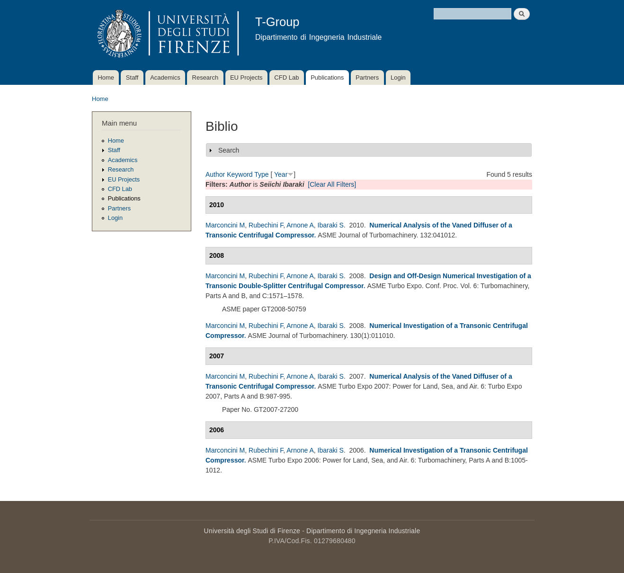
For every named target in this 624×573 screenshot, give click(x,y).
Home (106, 77)
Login (398, 77)
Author (215, 174)
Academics (165, 77)
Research (205, 77)
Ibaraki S (331, 225)
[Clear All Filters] (332, 184)
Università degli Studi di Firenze (252, 531)
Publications (327, 77)
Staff (132, 77)
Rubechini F (266, 225)
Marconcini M (225, 225)
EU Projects (246, 77)
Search (228, 150)
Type (261, 174)
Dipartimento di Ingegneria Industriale (363, 531)
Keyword (239, 174)
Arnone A (300, 225)
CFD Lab (286, 77)
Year (280, 174)
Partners (367, 77)
